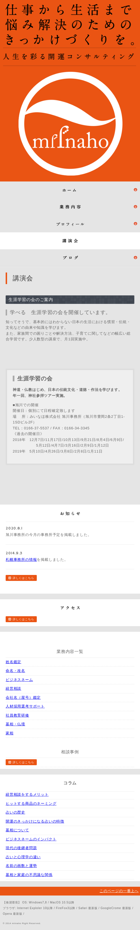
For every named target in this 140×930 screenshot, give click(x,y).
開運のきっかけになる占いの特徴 (35, 821)
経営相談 (13, 688)
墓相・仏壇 (15, 724)
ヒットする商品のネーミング (31, 803)
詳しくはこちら (23, 577)
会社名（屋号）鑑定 (23, 697)
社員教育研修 (17, 715)
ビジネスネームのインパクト (31, 839)
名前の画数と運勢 (21, 866)
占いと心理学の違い (23, 857)
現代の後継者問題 (21, 848)
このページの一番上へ (119, 891)
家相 (10, 733)
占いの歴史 (15, 812)
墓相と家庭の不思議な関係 (29, 875)
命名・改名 (15, 671)
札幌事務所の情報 (21, 559)
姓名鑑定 (13, 662)
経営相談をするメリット (27, 794)
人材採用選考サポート (25, 706)
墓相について (17, 830)
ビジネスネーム (19, 680)
